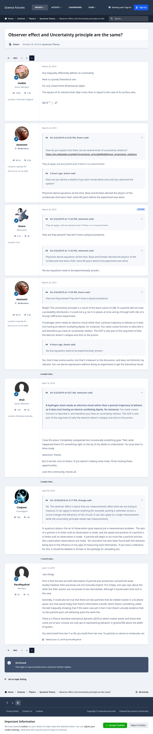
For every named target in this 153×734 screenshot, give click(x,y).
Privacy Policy (12, 711)
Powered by (133, 711)
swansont (21, 144)
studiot (22, 83)
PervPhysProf (21, 584)
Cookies (39, 711)
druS (22, 399)
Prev (15, 58)
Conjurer (22, 507)
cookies (24, 726)
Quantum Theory (50, 44)
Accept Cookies (115, 725)
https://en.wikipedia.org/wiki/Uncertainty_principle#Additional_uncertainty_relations (91, 154)
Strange (82, 500)
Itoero (16, 44)
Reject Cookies (138, 725)
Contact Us (27, 711)
